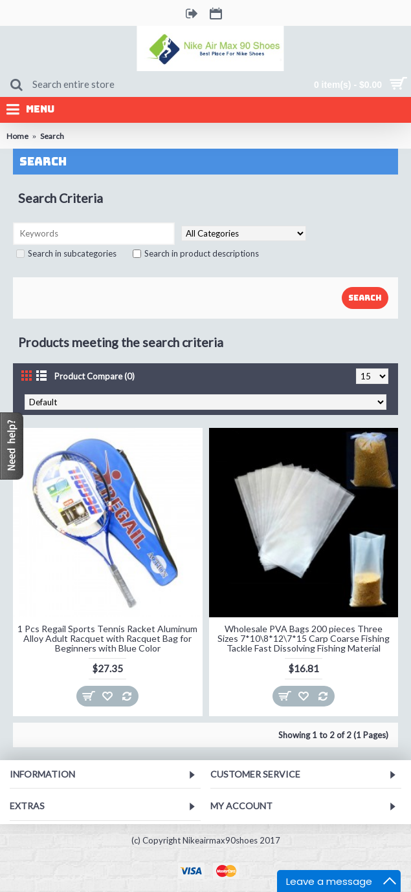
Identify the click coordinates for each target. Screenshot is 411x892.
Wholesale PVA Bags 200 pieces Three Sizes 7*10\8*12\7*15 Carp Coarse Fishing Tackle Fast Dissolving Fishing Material (303, 638)
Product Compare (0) (94, 376)
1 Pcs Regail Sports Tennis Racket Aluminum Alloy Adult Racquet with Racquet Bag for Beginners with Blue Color (107, 638)
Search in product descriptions (196, 253)
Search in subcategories (66, 253)
